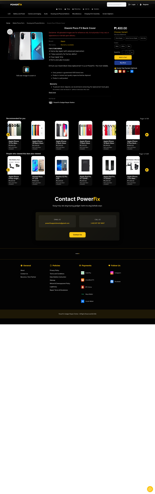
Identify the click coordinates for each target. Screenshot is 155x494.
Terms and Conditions (57, 321)
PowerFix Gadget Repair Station (64, 103)
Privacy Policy (55, 318)
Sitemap (53, 328)
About (23, 318)
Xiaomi (63, 41)
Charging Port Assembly (92, 14)
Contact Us (77, 280)
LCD (9, 14)
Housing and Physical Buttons (60, 14)
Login (131, 4)
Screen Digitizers (108, 14)
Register (144, 4)
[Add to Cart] (131, 57)
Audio (46, 14)
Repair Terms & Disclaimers (59, 338)
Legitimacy (53, 335)
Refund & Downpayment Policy (60, 331)
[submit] (8, 175)
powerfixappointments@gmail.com (58, 267)
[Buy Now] (131, 63)
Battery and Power (19, 14)
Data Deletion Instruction (58, 324)
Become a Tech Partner (29, 324)
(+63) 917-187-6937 (97, 267)
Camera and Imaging (34, 14)
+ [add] (132, 52)
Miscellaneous (76, 14)
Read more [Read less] (52, 93)
